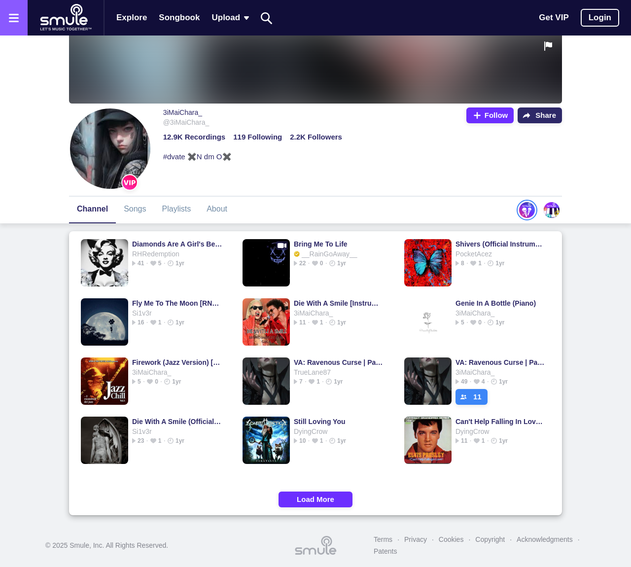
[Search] (267, 18)
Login (600, 17)
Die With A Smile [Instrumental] (339, 303)
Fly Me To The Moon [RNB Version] (177, 303)
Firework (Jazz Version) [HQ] (177, 362)
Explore (131, 17)
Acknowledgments (545, 539)
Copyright (490, 539)
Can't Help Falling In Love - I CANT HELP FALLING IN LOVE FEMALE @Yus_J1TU (501, 421)
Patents (385, 551)
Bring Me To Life (321, 244)
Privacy (415, 539)
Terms (383, 539)
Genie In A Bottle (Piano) (496, 303)
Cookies (451, 539)
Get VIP (553, 17)
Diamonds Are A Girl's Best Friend (177, 244)
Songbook (179, 17)
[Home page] (65, 18)
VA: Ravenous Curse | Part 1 (339, 362)
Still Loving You (319, 421)
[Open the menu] (14, 17)
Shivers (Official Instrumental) (501, 244)
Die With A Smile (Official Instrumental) (177, 421)
